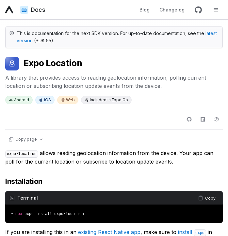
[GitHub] (198, 10)
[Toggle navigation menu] (216, 10)
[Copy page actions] (25, 139)
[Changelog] (216, 119)
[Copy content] (207, 198)
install (192, 232)
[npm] (203, 119)
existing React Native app (109, 232)
